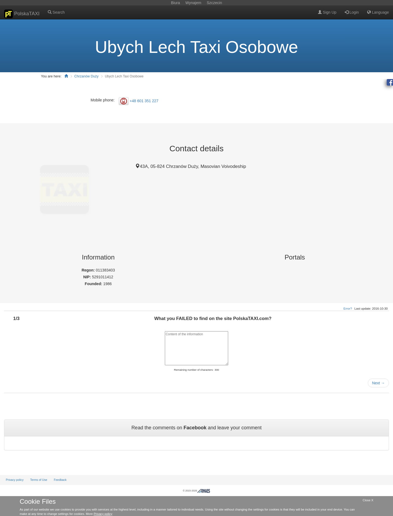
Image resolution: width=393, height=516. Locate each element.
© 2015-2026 (196, 490)
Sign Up (327, 12)
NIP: (87, 277)
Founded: (94, 284)
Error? (348, 308)
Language (378, 12)
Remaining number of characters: (193, 369)
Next (378, 383)
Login (352, 12)
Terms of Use (38, 479)
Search (56, 12)
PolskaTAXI (22, 14)
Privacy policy (14, 479)
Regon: (89, 270)
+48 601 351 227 (144, 100)
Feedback (60, 479)
